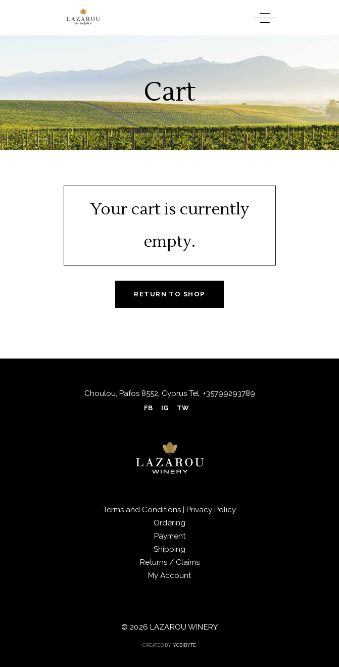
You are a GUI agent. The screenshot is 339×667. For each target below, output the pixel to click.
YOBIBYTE (185, 645)
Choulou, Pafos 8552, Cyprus (135, 393)
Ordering (169, 522)
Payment (169, 536)
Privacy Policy (211, 509)
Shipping (169, 549)
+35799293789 (228, 393)
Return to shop (169, 294)
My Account (169, 575)
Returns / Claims (170, 562)
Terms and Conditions (143, 509)
